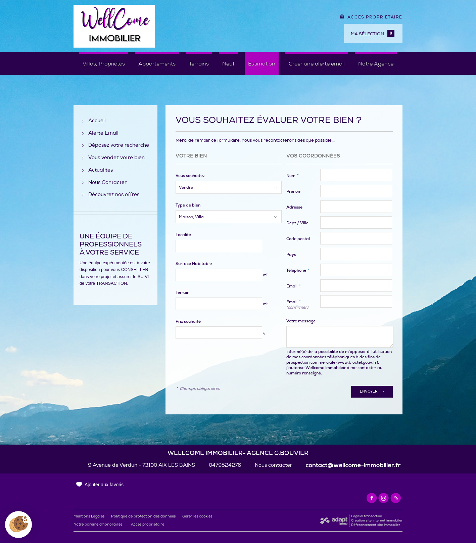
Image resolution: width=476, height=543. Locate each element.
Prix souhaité (188, 321)
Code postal (298, 238)
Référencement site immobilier (375, 525)
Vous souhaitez (190, 175)
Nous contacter (273, 465)
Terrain (182, 292)
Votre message (301, 321)
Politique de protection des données (143, 516)
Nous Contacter (107, 182)
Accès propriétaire (371, 17)
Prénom (293, 191)
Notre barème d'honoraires (98, 524)
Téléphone (298, 270)
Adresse (294, 207)
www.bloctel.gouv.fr (357, 362)
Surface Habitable (194, 263)
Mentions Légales (89, 516)
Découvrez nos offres (113, 194)
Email (293, 286)
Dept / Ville (297, 223)
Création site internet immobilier (376, 520)
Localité (183, 234)
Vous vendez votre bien (116, 158)
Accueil (97, 121)
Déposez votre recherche (118, 145)
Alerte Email (103, 133)
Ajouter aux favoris (104, 484)
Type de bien (188, 205)
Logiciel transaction (366, 516)
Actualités (100, 170)
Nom (292, 175)
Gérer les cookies (197, 516)
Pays (291, 254)
